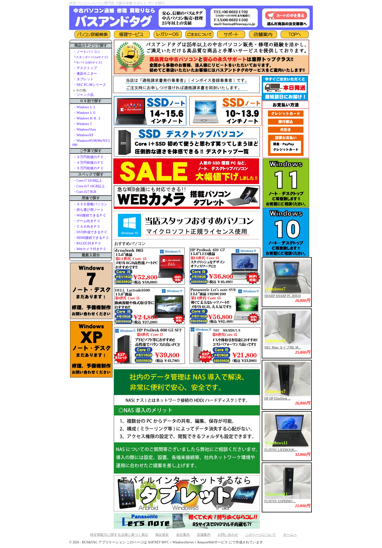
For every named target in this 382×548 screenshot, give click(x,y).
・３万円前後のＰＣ (88, 157)
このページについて (260, 535)
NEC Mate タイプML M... (282, 347)
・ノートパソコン (86, 52)
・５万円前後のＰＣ (88, 168)
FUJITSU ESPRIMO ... (280, 501)
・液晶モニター (85, 73)
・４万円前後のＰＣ (88, 162)
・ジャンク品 (83, 95)
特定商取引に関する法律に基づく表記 (119, 535)
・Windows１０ (84, 113)
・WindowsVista (84, 129)
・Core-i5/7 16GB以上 (89, 186)
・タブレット (83, 79)
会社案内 (183, 535)
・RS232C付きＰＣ (87, 243)
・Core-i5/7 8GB (84, 192)
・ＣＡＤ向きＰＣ (86, 226)
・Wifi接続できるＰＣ (89, 215)
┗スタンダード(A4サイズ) (90, 57)
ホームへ (290, 535)
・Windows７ (83, 124)
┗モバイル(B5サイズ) (87, 62)
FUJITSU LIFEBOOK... (280, 450)
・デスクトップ (85, 68)
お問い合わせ (228, 535)
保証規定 (162, 535)
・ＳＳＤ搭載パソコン (90, 204)
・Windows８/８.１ (87, 118)
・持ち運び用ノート (88, 210)
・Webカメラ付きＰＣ (89, 249)
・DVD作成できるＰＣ (90, 232)
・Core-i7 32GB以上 (87, 180)
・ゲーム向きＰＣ (86, 221)
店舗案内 (203, 535)
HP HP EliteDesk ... (277, 398)
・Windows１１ (84, 107)
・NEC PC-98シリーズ (89, 85)
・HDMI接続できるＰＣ (91, 238)
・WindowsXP (83, 135)
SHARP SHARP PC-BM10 (282, 296)
